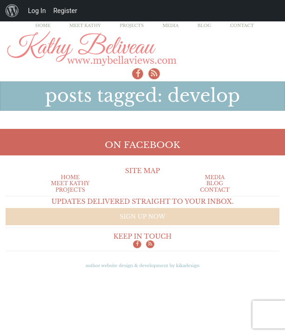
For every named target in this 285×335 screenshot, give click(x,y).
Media (171, 25)
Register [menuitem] (65, 10)
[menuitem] (12, 10)
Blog (204, 25)
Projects (132, 25)
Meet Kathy (85, 25)
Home (43, 25)
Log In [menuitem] (37, 10)
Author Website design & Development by (143, 265)
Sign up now (142, 216)
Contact (242, 25)
